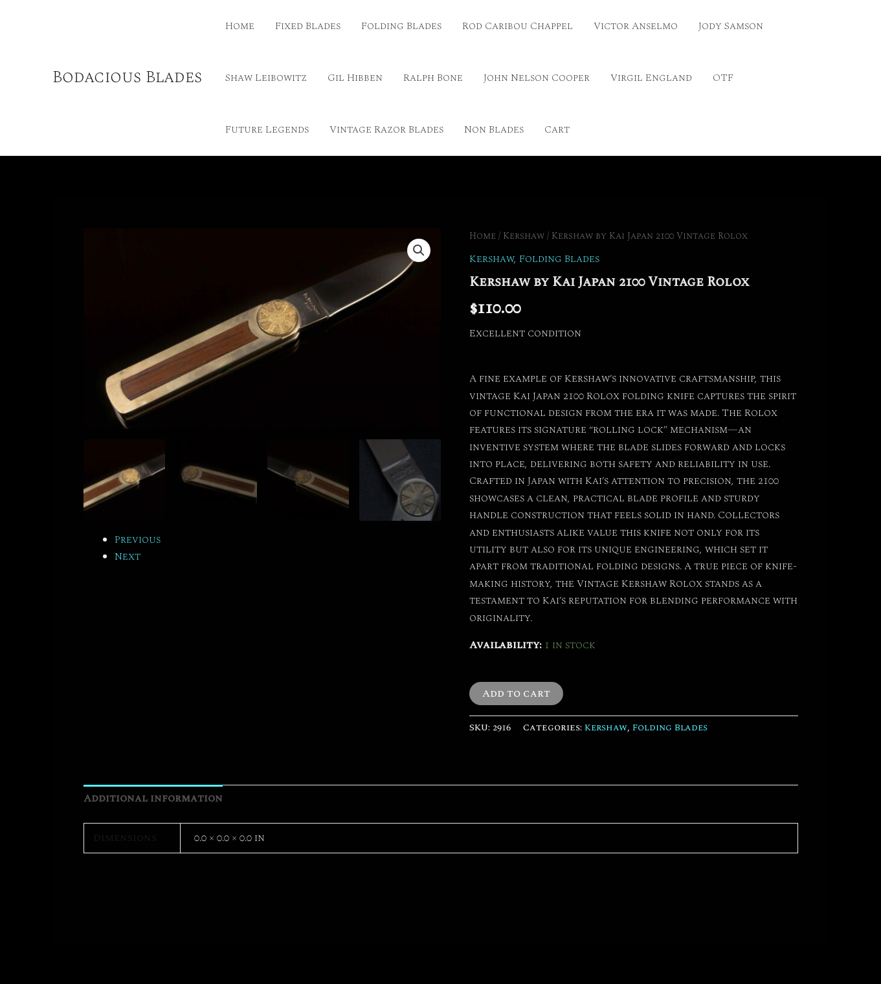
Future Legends (267, 129)
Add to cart (516, 693)
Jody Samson (730, 26)
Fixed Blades (307, 26)
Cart (557, 129)
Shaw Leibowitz (266, 77)
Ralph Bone (433, 77)
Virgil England (651, 77)
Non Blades (494, 129)
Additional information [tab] (153, 798)
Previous (138, 539)
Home (239, 26)
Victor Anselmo (636, 26)
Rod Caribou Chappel (517, 26)
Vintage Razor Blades (386, 129)
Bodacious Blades (127, 77)
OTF (723, 77)
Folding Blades (401, 26)
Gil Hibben (355, 77)
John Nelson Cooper (537, 77)
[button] (418, 250)
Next (127, 556)
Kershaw (523, 235)
